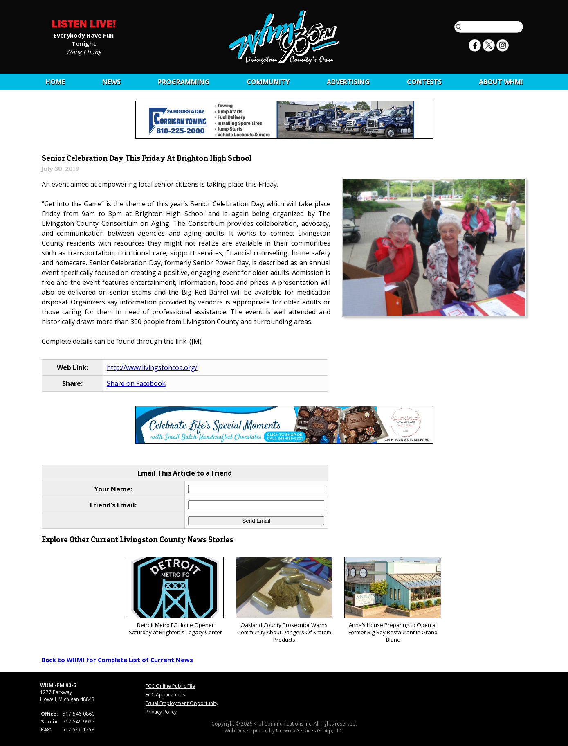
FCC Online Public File (170, 686)
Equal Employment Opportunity (182, 703)
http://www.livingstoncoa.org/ (152, 367)
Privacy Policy (161, 711)
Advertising (348, 81)
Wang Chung (83, 51)
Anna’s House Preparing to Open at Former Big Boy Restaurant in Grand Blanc (392, 600)
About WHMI (501, 81)
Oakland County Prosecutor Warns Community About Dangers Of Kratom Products (284, 600)
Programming (183, 81)
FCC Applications (165, 694)
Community (268, 81)
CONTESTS (424, 81)
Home (55, 81)
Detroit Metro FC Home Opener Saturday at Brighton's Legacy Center (175, 596)
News (111, 81)
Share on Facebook (136, 383)
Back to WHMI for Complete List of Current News (117, 660)
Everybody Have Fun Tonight (84, 39)
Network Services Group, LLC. (310, 730)
